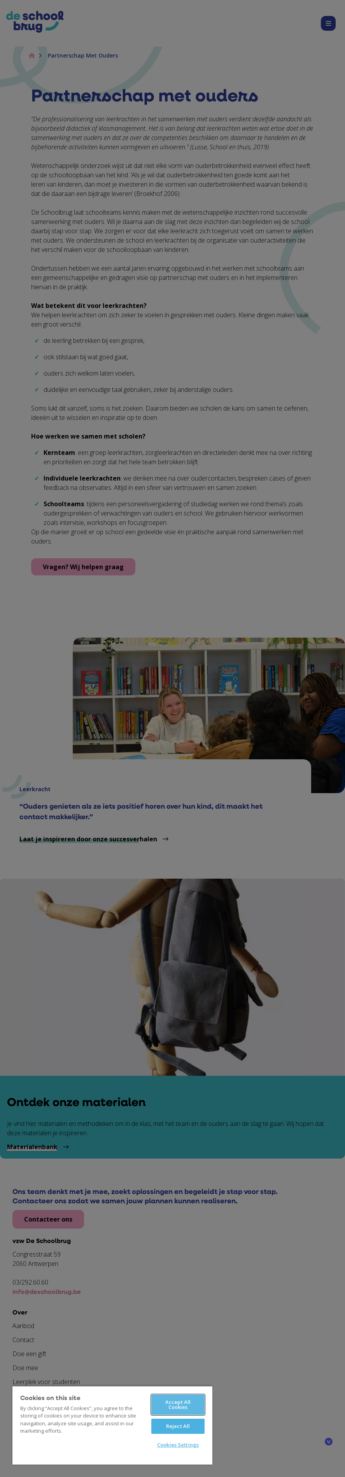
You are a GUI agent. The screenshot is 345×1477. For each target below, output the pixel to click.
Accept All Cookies (178, 1404)
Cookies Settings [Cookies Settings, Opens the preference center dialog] (178, 1444)
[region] (112, 1425)
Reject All (178, 1426)
